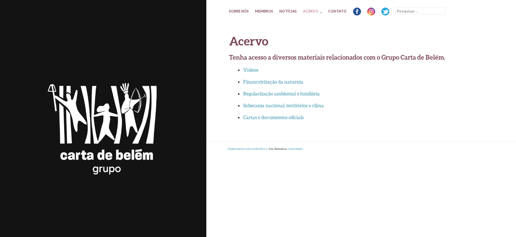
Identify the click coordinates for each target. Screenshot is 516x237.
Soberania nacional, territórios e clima (283, 105)
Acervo (310, 11)
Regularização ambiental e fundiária (281, 93)
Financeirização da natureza (273, 82)
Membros (264, 11)
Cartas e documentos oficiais (273, 117)
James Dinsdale (295, 148)
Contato (337, 11)
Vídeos (250, 70)
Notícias (288, 11)
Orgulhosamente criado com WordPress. (248, 148)
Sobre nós (239, 11)
